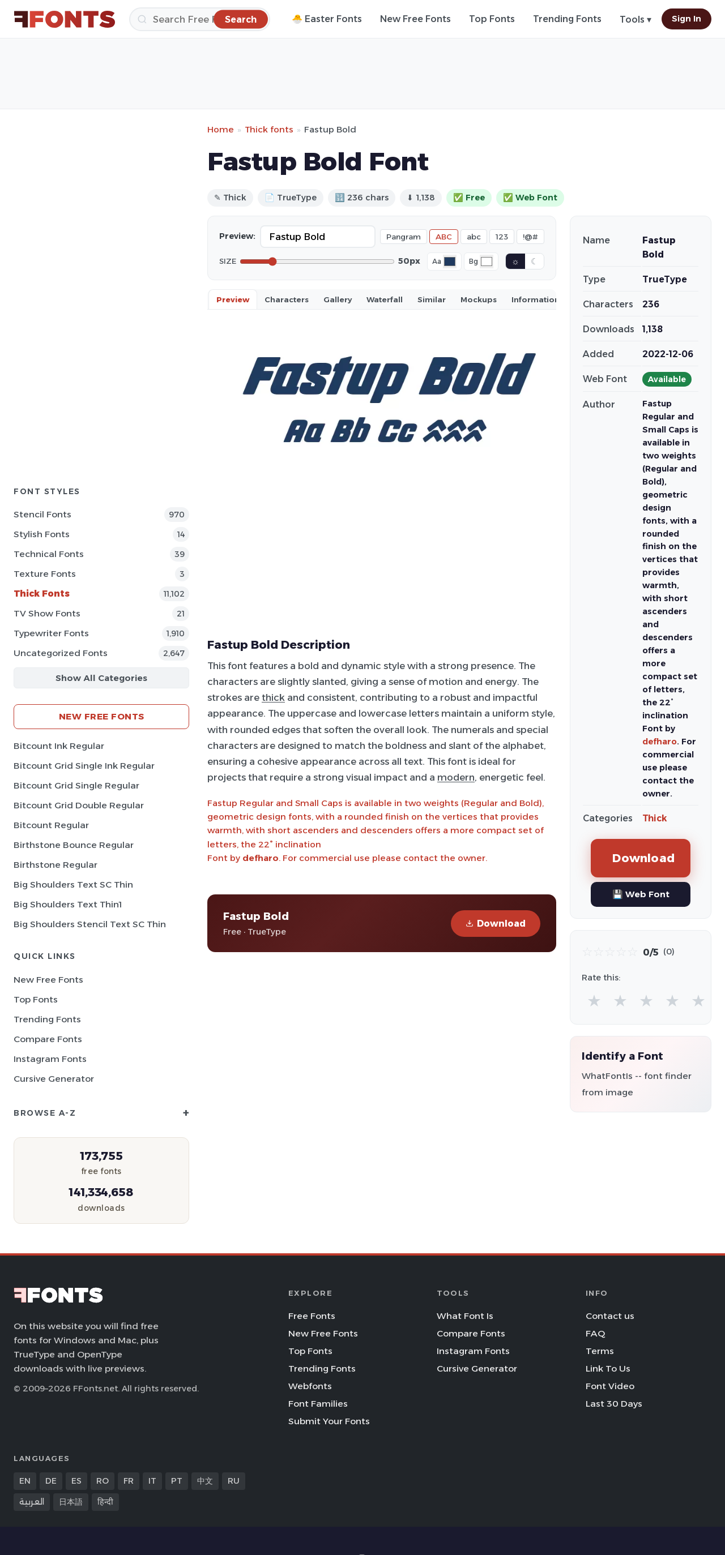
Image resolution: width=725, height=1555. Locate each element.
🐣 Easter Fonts (327, 19)
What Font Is (465, 1315)
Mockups (478, 299)
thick (273, 697)
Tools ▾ (635, 19)
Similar (431, 299)
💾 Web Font (640, 894)
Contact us (610, 1315)
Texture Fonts (45, 573)
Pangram (403, 236)
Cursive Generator (54, 1078)
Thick (654, 818)
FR (128, 1481)
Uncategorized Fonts (61, 653)
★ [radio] (594, 1000)
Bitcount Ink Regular (59, 745)
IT (152, 1481)
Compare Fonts (48, 1039)
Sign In (686, 19)
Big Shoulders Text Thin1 (68, 904)
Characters (287, 299)
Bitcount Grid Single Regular (76, 785)
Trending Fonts (567, 19)
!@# (530, 236)
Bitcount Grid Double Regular (79, 805)
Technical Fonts (49, 554)
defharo (260, 858)
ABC (444, 236)
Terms (600, 1351)
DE (51, 1481)
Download (496, 923)
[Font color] (450, 261)
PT (176, 1481)
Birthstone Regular (55, 864)
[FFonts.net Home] (65, 19)
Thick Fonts (42, 593)
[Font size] (317, 261)
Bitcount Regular (51, 825)
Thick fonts (269, 129)
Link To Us (608, 1368)
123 (502, 236)
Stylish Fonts (42, 534)
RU (234, 1481)
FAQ (595, 1333)
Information (535, 299)
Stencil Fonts (42, 514)
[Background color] (486, 261)
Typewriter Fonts (51, 633)
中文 (205, 1481)
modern (456, 777)
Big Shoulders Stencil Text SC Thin (90, 924)
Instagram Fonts (50, 1058)
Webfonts (310, 1386)
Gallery (337, 299)
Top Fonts (492, 19)
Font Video (610, 1386)
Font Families (318, 1403)
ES (76, 1481)
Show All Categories (101, 677)
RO (102, 1481)
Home (220, 129)
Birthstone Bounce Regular (74, 844)
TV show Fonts (47, 613)
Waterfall (384, 299)
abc (474, 236)
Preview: (237, 236)
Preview (232, 299)
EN (25, 1481)
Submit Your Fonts (329, 1421)
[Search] (199, 19)
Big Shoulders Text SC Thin (73, 884)
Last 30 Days (614, 1403)
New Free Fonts (415, 19)
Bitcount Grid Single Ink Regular (84, 765)
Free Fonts (311, 1315)
